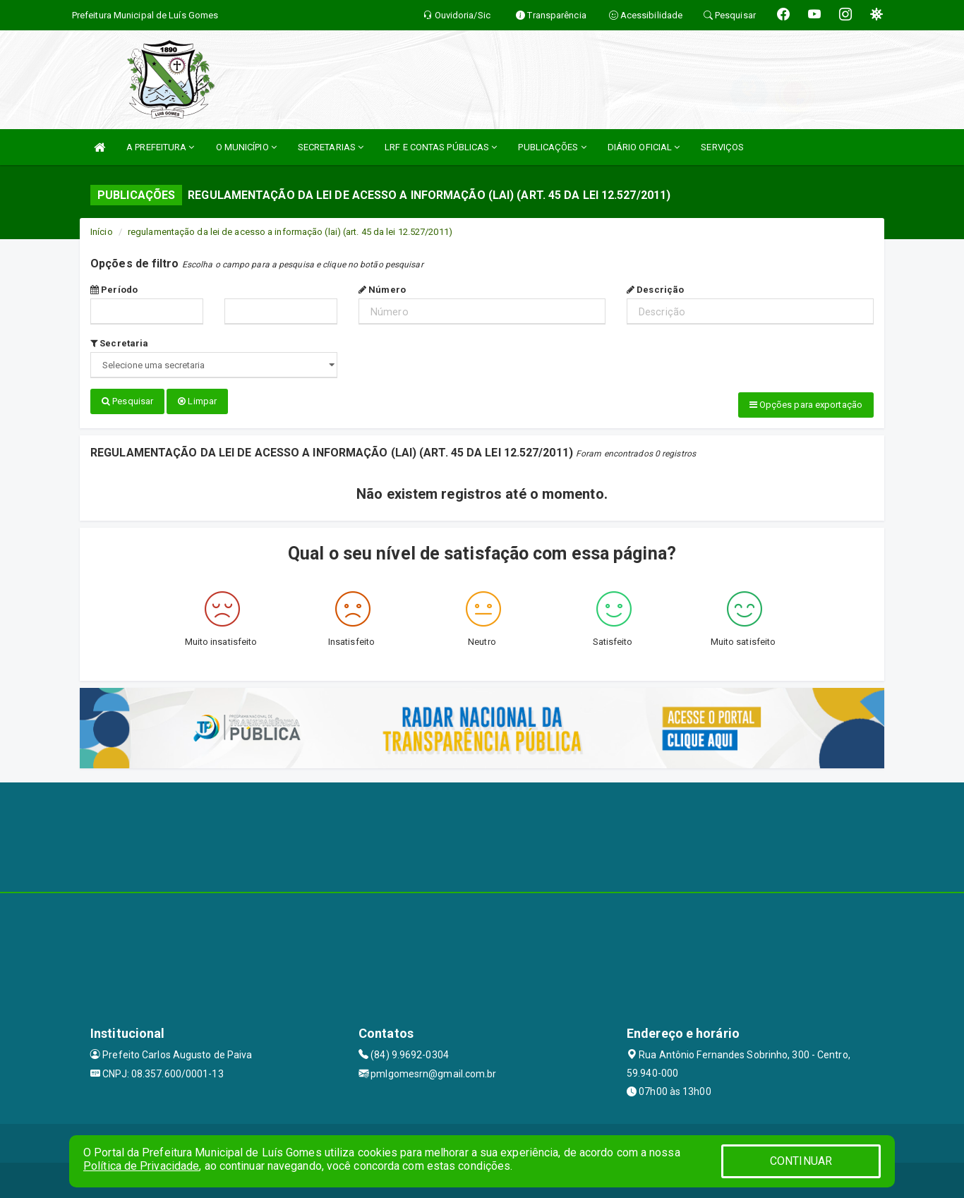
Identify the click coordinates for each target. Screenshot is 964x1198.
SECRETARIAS (330, 147)
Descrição (655, 289)
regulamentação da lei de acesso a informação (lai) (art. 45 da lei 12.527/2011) (290, 231)
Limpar (197, 401)
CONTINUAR (801, 1161)
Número (382, 289)
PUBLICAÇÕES (552, 147)
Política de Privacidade (141, 1166)
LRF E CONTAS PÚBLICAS (441, 147)
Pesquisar (127, 401)
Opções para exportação (805, 404)
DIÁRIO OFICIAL (644, 147)
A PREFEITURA (160, 147)
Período (114, 289)
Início (101, 231)
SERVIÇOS (722, 147)
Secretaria (119, 343)
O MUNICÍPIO (246, 147)
